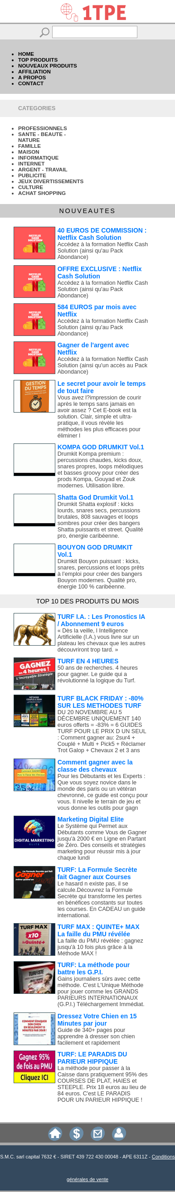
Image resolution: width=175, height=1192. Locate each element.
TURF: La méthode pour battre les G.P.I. (94, 968)
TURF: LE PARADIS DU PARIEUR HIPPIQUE (92, 1058)
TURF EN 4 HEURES (88, 661)
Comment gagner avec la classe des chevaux (95, 766)
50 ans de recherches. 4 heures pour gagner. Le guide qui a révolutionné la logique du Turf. (98, 674)
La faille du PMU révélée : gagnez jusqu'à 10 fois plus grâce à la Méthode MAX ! (100, 947)
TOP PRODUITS (38, 60)
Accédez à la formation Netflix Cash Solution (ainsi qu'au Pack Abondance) (103, 250)
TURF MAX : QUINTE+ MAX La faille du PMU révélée (99, 930)
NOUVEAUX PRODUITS (47, 65)
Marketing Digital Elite (91, 819)
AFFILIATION (34, 71)
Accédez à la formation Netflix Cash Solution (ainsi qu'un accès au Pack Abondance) (103, 365)
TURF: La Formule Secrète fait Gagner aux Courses (97, 873)
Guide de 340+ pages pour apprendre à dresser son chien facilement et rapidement (96, 1036)
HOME (26, 54)
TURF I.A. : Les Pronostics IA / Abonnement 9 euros (101, 620)
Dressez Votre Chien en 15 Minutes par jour (97, 1019)
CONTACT (31, 83)
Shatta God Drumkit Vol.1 (96, 497)
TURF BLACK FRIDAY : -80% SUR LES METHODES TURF (101, 702)
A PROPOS (32, 77)
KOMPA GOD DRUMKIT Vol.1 (101, 447)
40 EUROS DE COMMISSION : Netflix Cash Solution (102, 234)
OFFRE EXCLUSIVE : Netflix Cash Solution (100, 272)
